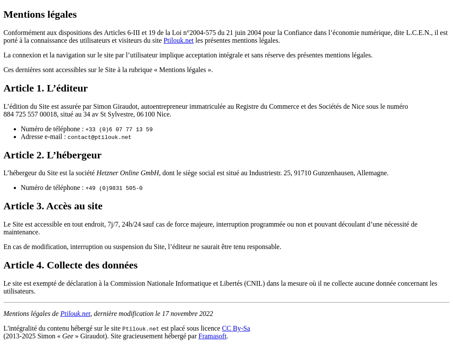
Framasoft (212, 336)
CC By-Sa (236, 328)
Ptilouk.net (178, 40)
